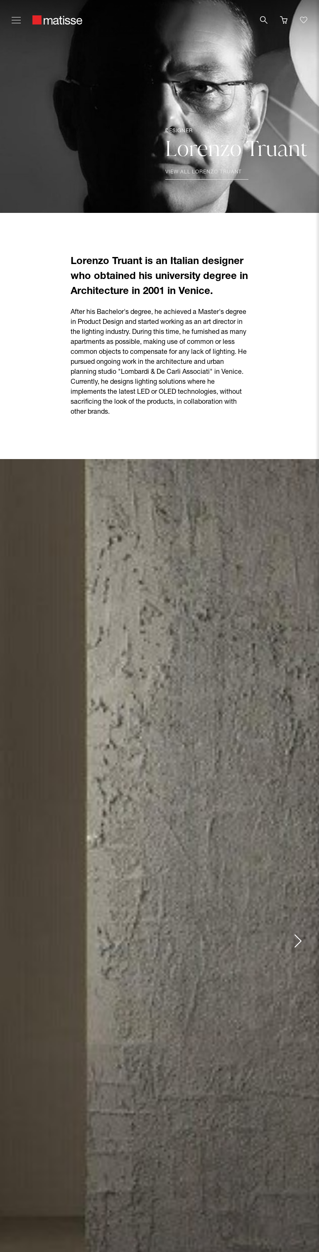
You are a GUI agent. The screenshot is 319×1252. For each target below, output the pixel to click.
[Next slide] (297, 941)
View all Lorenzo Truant (203, 172)
